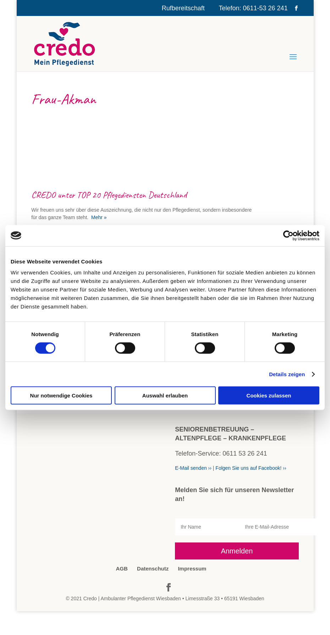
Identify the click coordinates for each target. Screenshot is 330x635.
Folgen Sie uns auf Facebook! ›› (250, 468)
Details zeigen (287, 374)
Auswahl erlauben (165, 395)
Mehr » (98, 217)
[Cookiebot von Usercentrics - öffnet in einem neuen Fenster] (288, 235)
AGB (122, 569)
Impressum (192, 569)
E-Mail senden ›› (193, 468)
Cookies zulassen (269, 395)
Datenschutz (153, 569)
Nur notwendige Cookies (61, 395)
